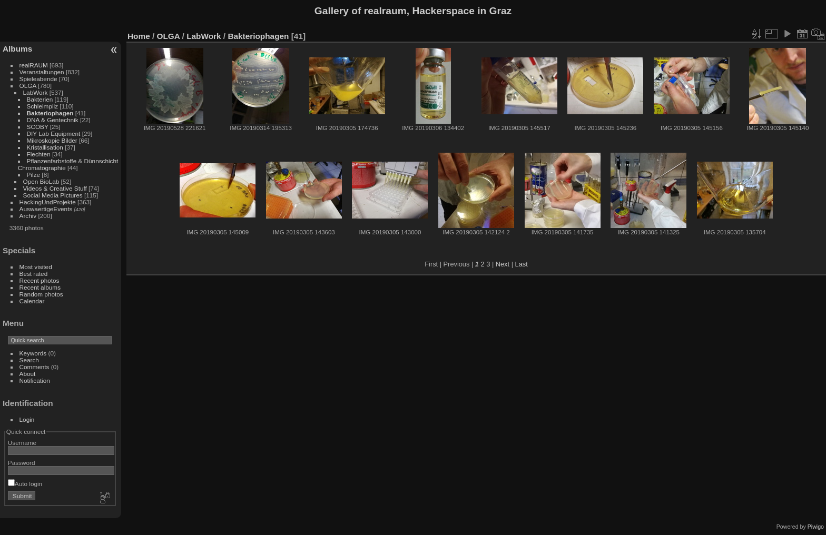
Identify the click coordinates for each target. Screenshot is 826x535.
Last (521, 264)
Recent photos (39, 280)
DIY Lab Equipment (54, 133)
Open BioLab (41, 181)
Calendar (32, 301)
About (27, 373)
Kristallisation (45, 147)
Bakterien (40, 99)
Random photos (41, 294)
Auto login (25, 483)
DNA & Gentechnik (52, 119)
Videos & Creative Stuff (55, 188)
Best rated (33, 273)
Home (138, 36)
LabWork (35, 92)
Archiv (28, 215)
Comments (34, 366)
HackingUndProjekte (47, 202)
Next (502, 264)
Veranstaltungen (41, 71)
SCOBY (37, 126)
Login (27, 419)
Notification (34, 380)
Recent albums (40, 287)
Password (21, 462)
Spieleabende (38, 78)
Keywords (33, 353)
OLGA (27, 85)
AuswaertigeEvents (46, 208)
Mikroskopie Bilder (52, 140)
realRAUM (33, 65)
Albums (17, 48)
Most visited (35, 266)
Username (22, 442)
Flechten (39, 154)
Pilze (34, 174)
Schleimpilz (42, 106)
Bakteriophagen (50, 113)
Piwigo (816, 526)
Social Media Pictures (53, 195)
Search (29, 359)
